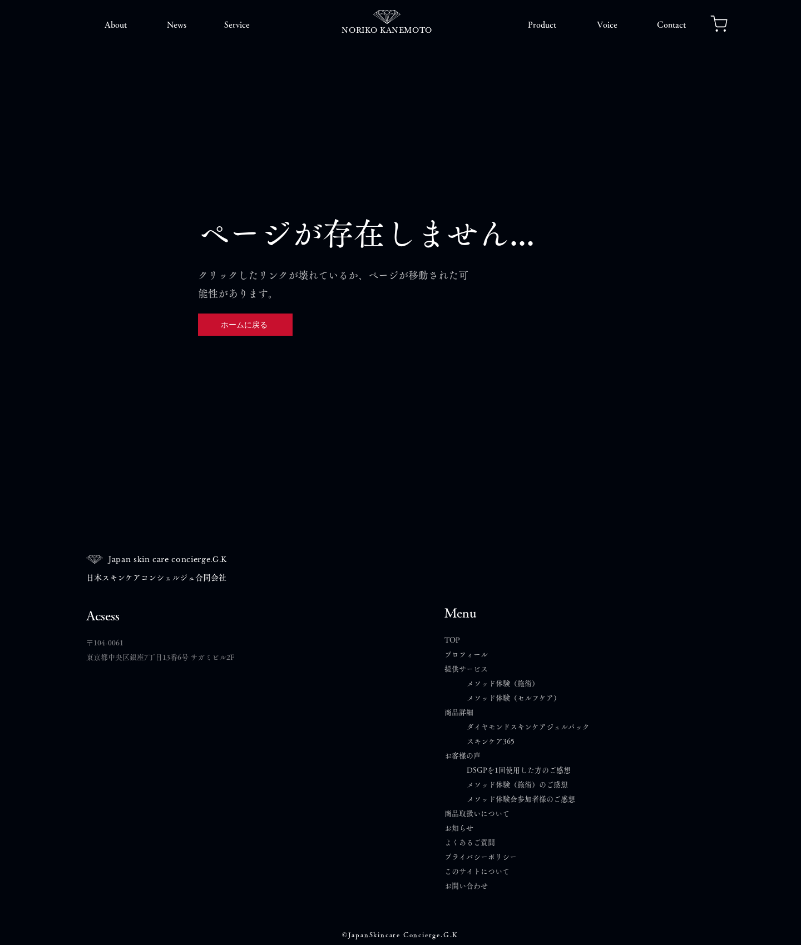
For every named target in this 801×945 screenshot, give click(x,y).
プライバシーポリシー (480, 857)
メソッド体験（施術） (503, 683)
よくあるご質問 (473, 842)
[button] (115, 25)
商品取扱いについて (477, 813)
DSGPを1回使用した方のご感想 (519, 770)
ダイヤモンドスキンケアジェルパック (528, 726)
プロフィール (466, 654)
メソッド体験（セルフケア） (514, 698)
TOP (452, 640)
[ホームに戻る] (245, 325)
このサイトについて (477, 871)
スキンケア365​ (491, 741)
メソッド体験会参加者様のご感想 (521, 799)
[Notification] (719, 23)
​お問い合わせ (466, 885)
